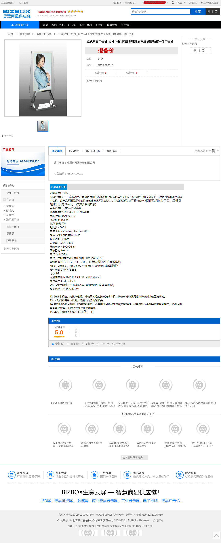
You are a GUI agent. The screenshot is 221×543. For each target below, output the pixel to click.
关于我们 (126, 24)
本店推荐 (111, 151)
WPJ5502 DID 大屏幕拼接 (146, 444)
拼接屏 (100, 24)
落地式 (10, 210)
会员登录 (23, 2)
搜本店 (212, 11)
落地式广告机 (44, 34)
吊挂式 (10, 215)
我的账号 (129, 2)
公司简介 (193, 2)
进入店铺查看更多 (132, 457)
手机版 (178, 2)
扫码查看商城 (203, 151)
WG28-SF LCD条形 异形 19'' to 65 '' (202, 444)
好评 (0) (89, 343)
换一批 (198, 50)
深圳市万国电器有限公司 (81, 162)
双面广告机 (58, 24)
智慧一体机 (85, 24)
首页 (45, 24)
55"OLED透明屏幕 (61, 402)
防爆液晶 (112, 24)
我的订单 (117, 2)
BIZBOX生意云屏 (209, 2)
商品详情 (57, 151)
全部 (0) (59, 343)
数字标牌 (25, 34)
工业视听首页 (7, 2)
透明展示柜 (12, 219)
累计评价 (92, 151)
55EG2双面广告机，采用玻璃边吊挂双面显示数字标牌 (166, 404)
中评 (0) (105, 343)
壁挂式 (10, 205)
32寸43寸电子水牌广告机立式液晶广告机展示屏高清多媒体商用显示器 (100, 405)
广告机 (72, 24)
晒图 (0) (75, 343)
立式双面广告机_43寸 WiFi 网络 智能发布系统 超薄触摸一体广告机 (96, 34)
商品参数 (74, 151)
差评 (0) (120, 343)
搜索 (198, 11)
